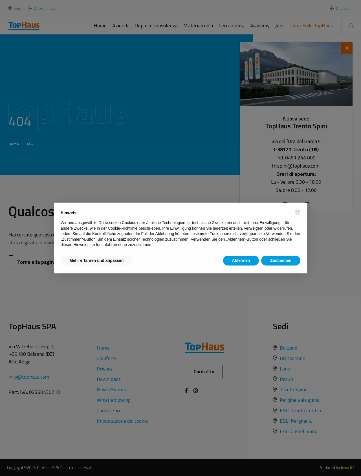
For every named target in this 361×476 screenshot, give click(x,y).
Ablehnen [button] (241, 260)
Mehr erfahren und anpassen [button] (97, 260)
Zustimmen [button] (280, 260)
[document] (180, 229)
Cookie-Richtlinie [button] (122, 228)
